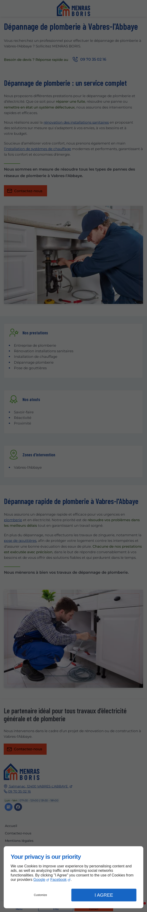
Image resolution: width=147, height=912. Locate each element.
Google (39, 880)
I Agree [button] (104, 895)
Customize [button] (40, 895)
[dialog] (73, 877)
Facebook (58, 880)
